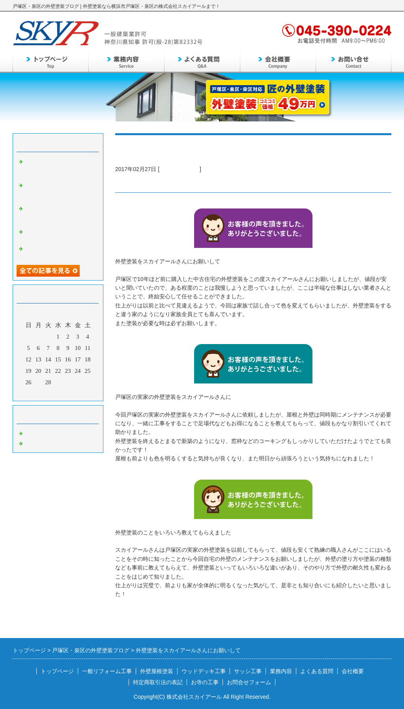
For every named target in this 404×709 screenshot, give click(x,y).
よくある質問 (316, 671)
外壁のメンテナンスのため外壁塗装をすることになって (59, 167)
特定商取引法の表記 (158, 682)
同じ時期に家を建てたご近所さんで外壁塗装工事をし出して (59, 214)
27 (38, 382)
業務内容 (281, 671)
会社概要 (353, 671)
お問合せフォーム (249, 682)
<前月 (43, 393)
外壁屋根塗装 (156, 671)
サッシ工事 (248, 671)
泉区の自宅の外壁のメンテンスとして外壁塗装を (59, 234)
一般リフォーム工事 (107, 671)
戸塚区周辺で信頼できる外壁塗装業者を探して (59, 251)
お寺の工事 (205, 682)
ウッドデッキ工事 (203, 671)
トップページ (57, 671)
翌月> (72, 393)
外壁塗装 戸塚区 (179, 169)
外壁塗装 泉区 (43, 442)
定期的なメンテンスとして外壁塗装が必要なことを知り (59, 191)
